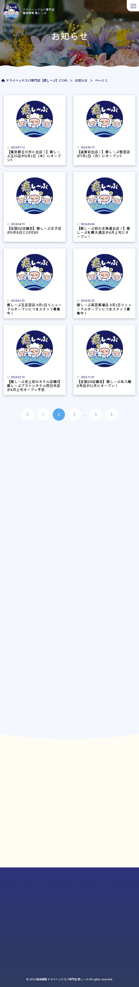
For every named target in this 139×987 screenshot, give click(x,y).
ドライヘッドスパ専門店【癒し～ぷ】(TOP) (36, 80)
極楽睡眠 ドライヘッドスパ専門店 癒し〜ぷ (62, 979)
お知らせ (81, 80)
